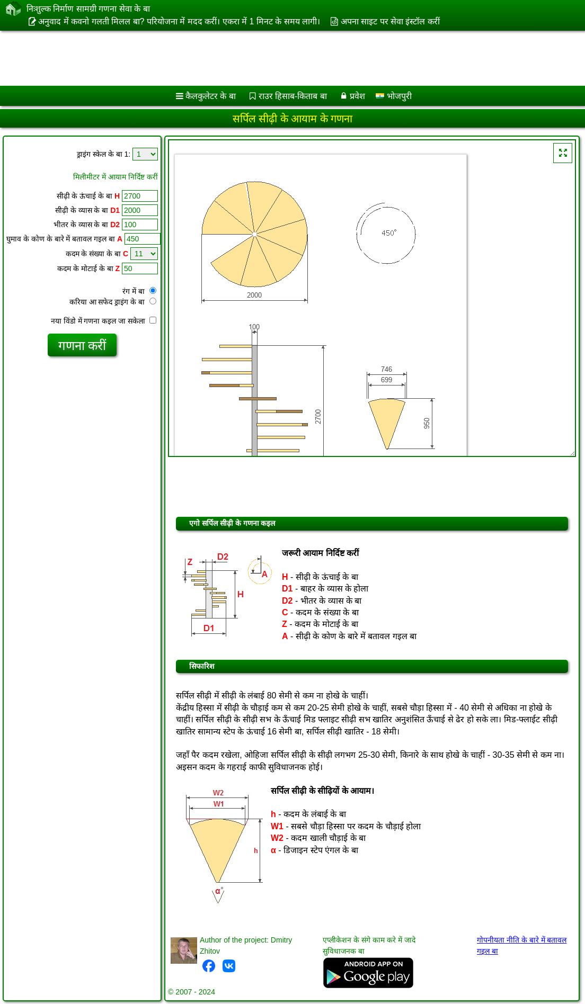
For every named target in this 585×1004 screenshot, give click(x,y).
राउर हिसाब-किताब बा (293, 96)
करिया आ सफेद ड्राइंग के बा (112, 302)
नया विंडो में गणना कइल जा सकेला (103, 321)
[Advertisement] (282, 58)
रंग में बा (139, 291)
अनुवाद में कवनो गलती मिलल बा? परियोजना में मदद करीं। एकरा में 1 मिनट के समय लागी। (179, 21)
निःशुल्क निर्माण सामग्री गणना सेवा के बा (88, 8)
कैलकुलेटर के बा (210, 96)
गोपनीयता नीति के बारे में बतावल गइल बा (521, 945)
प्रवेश (357, 96)
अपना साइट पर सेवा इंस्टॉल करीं (390, 21)
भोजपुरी (393, 96)
